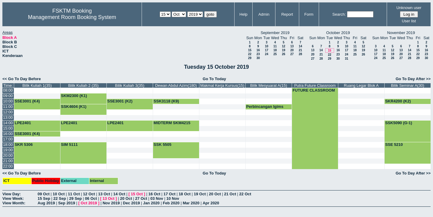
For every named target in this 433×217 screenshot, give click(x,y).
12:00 (8, 112)
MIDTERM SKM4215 (172, 123)
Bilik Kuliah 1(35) (37, 85)
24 (266, 54)
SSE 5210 (394, 144)
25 (275, 54)
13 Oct (104, 194)
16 (258, 50)
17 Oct (170, 194)
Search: (339, 14)
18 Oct (185, 194)
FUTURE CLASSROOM (314, 90)
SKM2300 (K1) (74, 95)
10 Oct (59, 194)
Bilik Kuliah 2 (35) (83, 85)
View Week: (13, 198)
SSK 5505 (162, 144)
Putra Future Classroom (315, 85)
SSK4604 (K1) (74, 106)
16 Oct (154, 194)
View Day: (11, 194)
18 (275, 50)
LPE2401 (23, 123)
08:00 (8, 90)
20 (291, 50)
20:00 (8, 155)
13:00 (8, 117)
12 (283, 46)
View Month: (13, 203)
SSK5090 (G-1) (398, 123)
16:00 (8, 133)
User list (409, 21)
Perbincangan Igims (265, 106)
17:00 (8, 139)
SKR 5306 (24, 144)
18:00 (8, 144)
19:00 (8, 150)
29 (249, 58)
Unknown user (408, 7)
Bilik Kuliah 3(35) (130, 85)
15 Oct (137, 194)
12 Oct (89, 194)
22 (249, 54)
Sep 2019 (66, 203)
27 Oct (141, 198)
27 (291, 54)
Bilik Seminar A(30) (407, 85)
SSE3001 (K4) (27, 101)
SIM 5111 (69, 144)
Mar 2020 (191, 203)
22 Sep (60, 198)
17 (266, 50)
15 (249, 50)
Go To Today (214, 79)
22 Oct (245, 194)
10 (266, 46)
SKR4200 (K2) (398, 101)
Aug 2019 (46, 203)
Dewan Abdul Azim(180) (176, 85)
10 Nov (172, 198)
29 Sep (75, 198)
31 (346, 58)
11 (275, 46)
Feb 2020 (171, 203)
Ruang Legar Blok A (361, 85)
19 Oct (200, 194)
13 (291, 46)
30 (258, 58)
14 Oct (119, 194)
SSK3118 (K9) (166, 101)
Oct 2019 (89, 203)
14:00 (8, 123)
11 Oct (74, 194)
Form (308, 14)
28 (300, 54)
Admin (263, 14)
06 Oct (91, 198)
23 (258, 54)
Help (243, 14)
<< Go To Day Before (21, 79)
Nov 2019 (111, 203)
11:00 (8, 106)
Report (287, 14)
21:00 (8, 161)
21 (300, 50)
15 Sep (44, 198)
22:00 (8, 166)
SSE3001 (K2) (120, 101)
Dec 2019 (131, 203)
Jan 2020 (151, 203)
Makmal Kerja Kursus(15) (222, 85)
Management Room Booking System (72, 17)
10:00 (8, 101)
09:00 (8, 95)
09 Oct (44, 194)
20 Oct (215, 194)
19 (283, 50)
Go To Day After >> (413, 79)
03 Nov (156, 198)
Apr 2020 (211, 203)
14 (300, 46)
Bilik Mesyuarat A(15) (268, 85)
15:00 (8, 128)
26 (283, 54)
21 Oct (230, 194)
